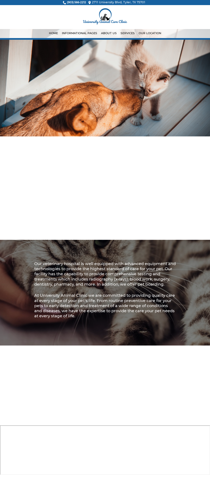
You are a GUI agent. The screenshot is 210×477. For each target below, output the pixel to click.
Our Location (150, 33)
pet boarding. (151, 284)
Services (128, 33)
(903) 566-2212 (76, 2)
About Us (109, 33)
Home (53, 33)
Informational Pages (79, 33)
